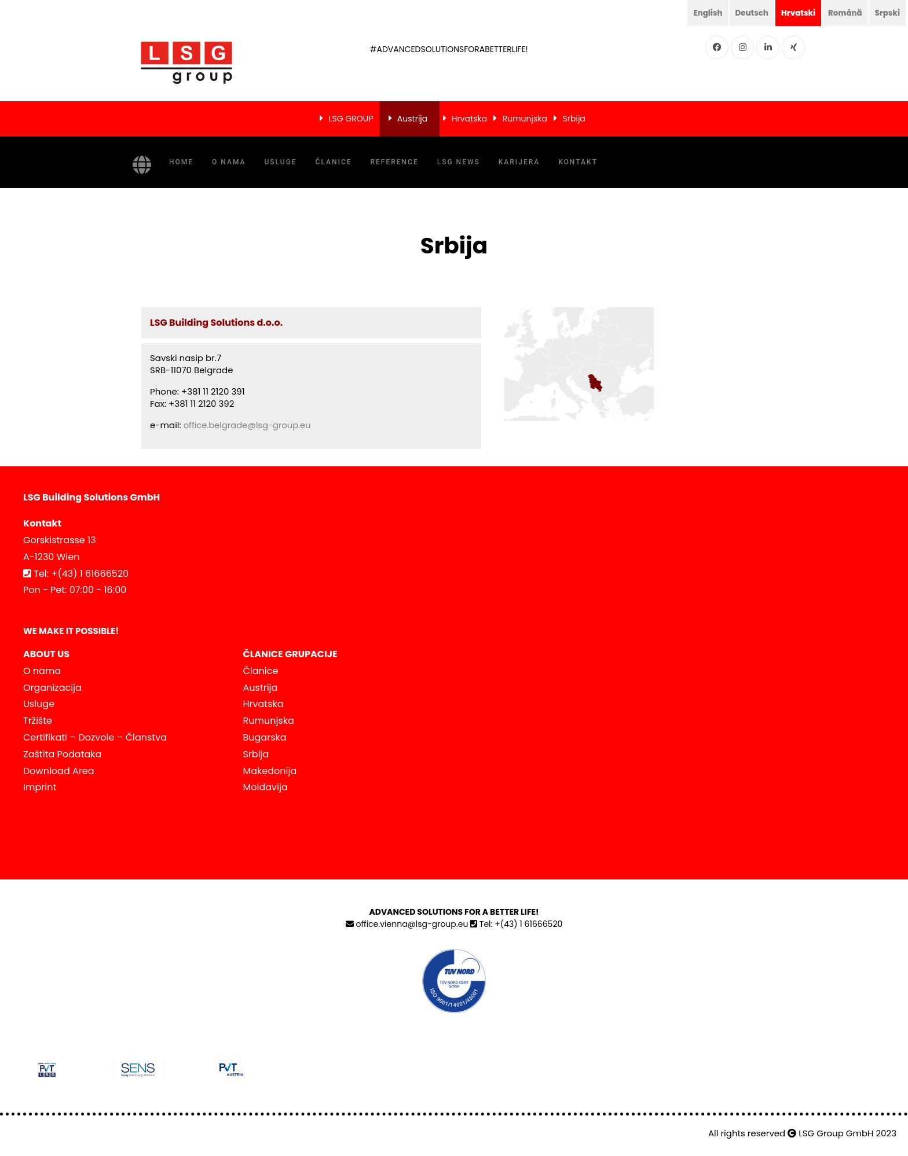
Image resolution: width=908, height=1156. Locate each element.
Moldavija (265, 787)
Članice (334, 162)
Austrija (412, 118)
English (700, 13)
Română (843, 13)
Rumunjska (525, 118)
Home (181, 162)
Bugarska (265, 737)
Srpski (886, 13)
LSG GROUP (350, 118)
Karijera (519, 162)
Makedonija (270, 770)
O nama (229, 162)
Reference (395, 162)
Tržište (37, 720)
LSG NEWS (458, 162)
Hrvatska (469, 118)
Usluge (280, 162)
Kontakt (578, 162)
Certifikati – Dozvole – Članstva (95, 737)
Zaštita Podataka (62, 753)
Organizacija (52, 687)
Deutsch (745, 13)
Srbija (574, 118)
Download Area (58, 770)
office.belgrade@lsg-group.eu (249, 425)
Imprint (39, 787)
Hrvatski (794, 13)
